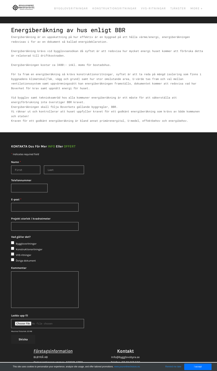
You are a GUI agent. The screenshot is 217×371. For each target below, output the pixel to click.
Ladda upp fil (19, 309)
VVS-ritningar (155, 8)
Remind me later (173, 366)
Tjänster (180, 8)
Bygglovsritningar (73, 8)
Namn (16, 156)
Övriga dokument (26, 254)
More (197, 8)
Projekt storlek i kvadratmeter (30, 212)
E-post (16, 193)
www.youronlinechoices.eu (127, 366)
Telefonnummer (21, 174)
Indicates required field (25, 148)
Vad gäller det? (21, 230)
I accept (198, 366)
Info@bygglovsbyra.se (125, 351)
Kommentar (18, 262)
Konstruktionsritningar (116, 8)
